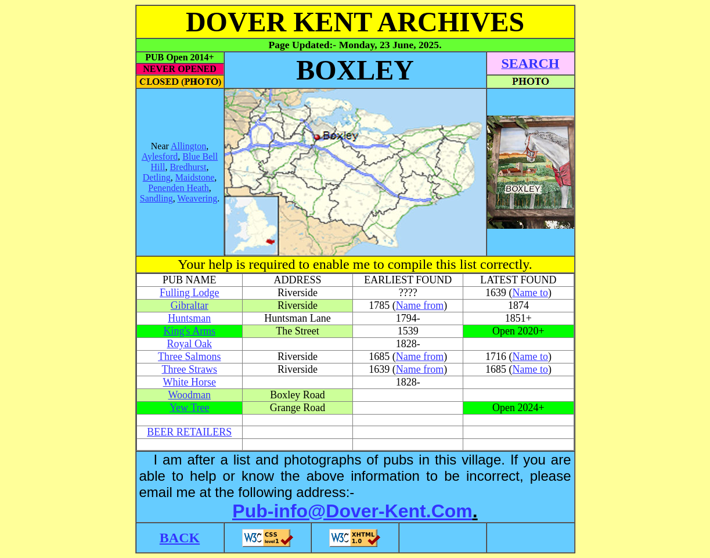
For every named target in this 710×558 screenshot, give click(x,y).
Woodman (189, 395)
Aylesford (160, 156)
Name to (529, 292)
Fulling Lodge (189, 292)
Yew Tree (190, 407)
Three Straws (189, 369)
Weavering (197, 198)
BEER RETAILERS (189, 432)
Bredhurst (188, 167)
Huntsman (189, 318)
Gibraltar (189, 305)
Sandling (156, 198)
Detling (157, 177)
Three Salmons (189, 356)
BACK (180, 537)
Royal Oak (189, 344)
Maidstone (195, 177)
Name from (420, 305)
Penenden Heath (178, 188)
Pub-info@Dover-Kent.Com (352, 511)
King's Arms (189, 331)
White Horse (189, 382)
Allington (188, 146)
